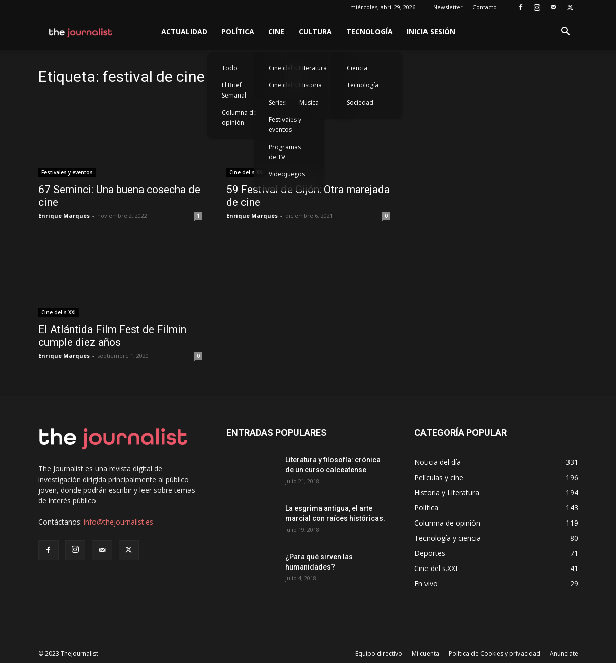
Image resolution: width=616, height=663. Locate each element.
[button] (566, 32)
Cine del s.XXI (246, 172)
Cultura (315, 31)
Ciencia (357, 68)
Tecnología (369, 31)
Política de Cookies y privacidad (494, 653)
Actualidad (184, 31)
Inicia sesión (431, 31)
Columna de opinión (239, 117)
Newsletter (448, 7)
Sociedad (360, 102)
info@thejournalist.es (118, 522)
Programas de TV (285, 152)
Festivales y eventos (285, 124)
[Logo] (81, 32)
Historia (310, 85)
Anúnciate (564, 653)
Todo (230, 68)
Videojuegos (287, 174)
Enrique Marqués (64, 215)
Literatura (313, 68)
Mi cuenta (425, 653)
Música (309, 102)
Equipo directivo (378, 653)
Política (237, 31)
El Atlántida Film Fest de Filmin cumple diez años (112, 335)
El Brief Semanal (234, 90)
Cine (276, 31)
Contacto (484, 7)
